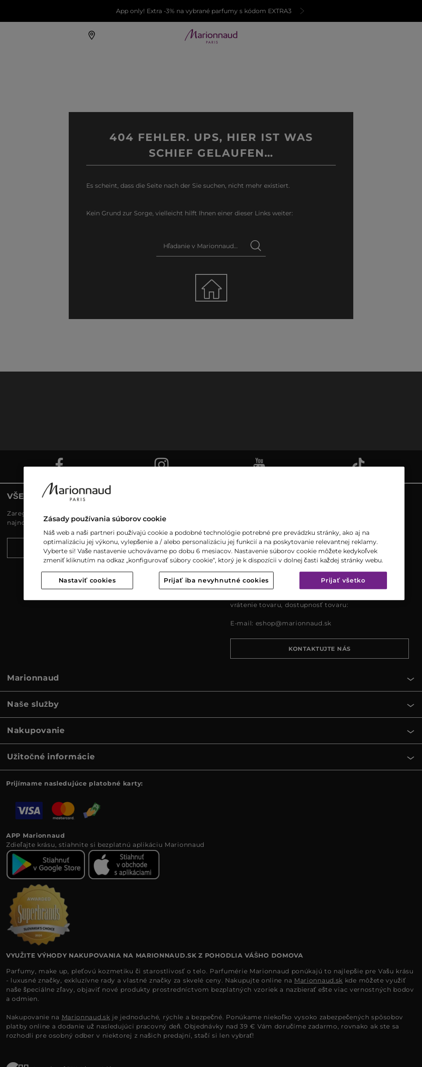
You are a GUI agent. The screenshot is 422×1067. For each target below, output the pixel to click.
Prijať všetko (343, 581)
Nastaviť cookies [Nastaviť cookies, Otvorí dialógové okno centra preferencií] (87, 581)
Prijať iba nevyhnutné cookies (216, 581)
